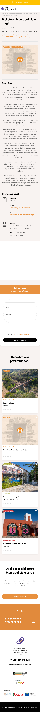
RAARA (20, 654)
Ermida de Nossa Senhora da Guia (16, 450)
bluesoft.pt (34, 707)
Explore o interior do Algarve (17, 14)
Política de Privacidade (20, 650)
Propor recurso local (20, 648)
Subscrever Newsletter (13, 620)
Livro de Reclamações (20, 652)
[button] (37, 8)
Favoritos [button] (24, 37)
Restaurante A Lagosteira (12, 497)
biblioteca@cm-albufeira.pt (20, 208)
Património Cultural (10, 15)
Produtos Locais (8, 511)
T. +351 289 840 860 (20, 660)
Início (4, 14)
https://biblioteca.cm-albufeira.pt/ (22, 215)
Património (33, 14)
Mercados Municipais (9, 540)
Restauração (7, 464)
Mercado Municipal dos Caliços (14, 544)
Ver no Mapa (8, 36)
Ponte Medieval (8, 403)
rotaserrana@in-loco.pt (20, 665)
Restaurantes (6, 493)
